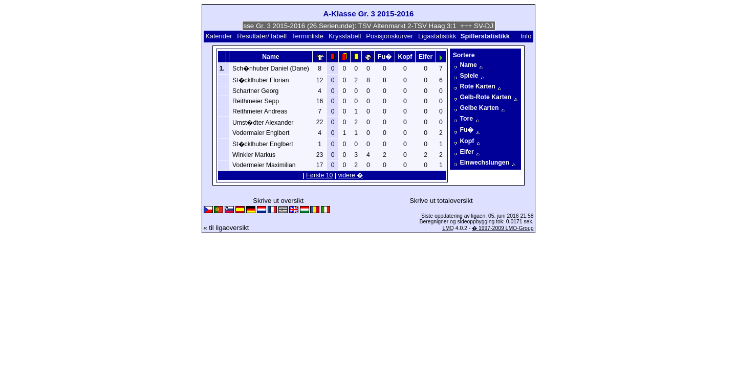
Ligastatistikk (437, 36)
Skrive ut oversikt (278, 200)
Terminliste (307, 36)
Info (526, 36)
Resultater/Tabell (262, 36)
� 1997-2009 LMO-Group (502, 228)
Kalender (218, 36)
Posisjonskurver (389, 36)
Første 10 (319, 175)
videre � (350, 175)
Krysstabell (345, 36)
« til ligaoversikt (226, 228)
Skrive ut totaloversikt (441, 200)
